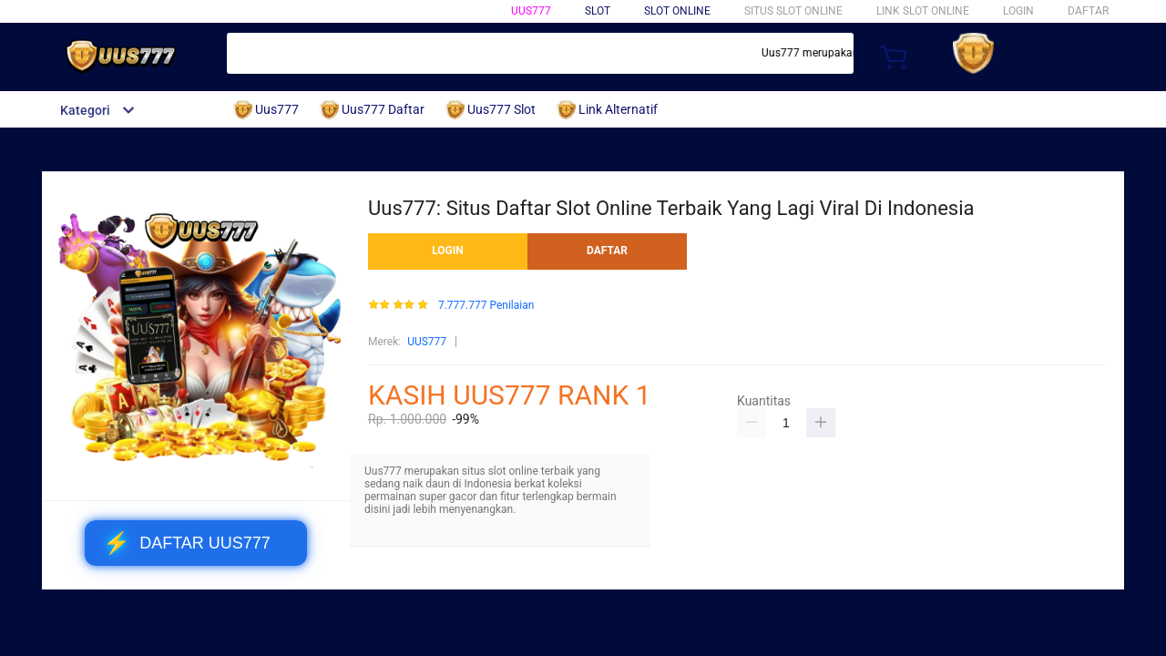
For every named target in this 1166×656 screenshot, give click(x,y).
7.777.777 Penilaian (486, 306)
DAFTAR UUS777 (187, 543)
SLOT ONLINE (677, 11)
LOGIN (1018, 11)
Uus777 (531, 11)
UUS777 (426, 341)
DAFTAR (1088, 11)
